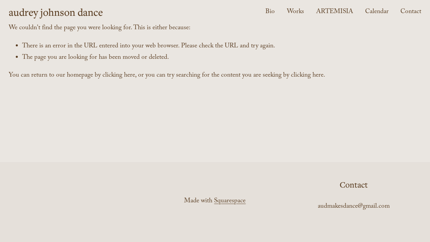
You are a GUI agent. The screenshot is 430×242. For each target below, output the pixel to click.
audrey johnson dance (56, 11)
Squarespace (230, 201)
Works (295, 12)
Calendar (377, 12)
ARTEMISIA (334, 12)
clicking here (118, 75)
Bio (270, 12)
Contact (410, 12)
